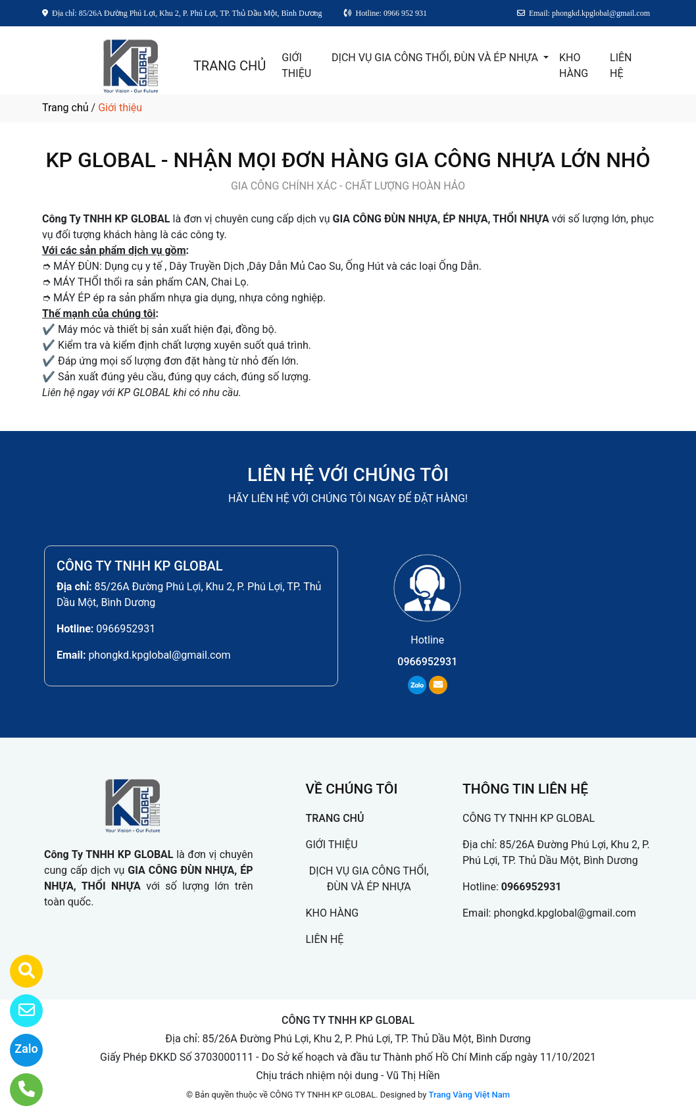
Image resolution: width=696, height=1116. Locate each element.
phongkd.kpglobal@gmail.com (159, 655)
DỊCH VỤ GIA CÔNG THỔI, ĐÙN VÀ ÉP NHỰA (436, 57)
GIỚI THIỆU (296, 65)
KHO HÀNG (573, 65)
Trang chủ (65, 107)
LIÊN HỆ (621, 65)
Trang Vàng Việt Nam (469, 1095)
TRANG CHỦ (229, 66)
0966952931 (125, 628)
